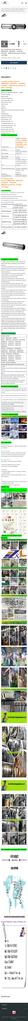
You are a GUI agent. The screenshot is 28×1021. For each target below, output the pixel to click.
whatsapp (8, 68)
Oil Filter (13, 8)
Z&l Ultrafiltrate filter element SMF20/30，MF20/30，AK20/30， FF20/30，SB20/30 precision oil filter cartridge (13, 10)
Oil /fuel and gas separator (21, 8)
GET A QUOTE (14, 63)
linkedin (15, 68)
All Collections (7, 8)
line (4, 68)
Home (2, 8)
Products (4, 1005)
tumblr (13, 68)
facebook (2, 68)
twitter (6, 68)
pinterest (11, 68)
